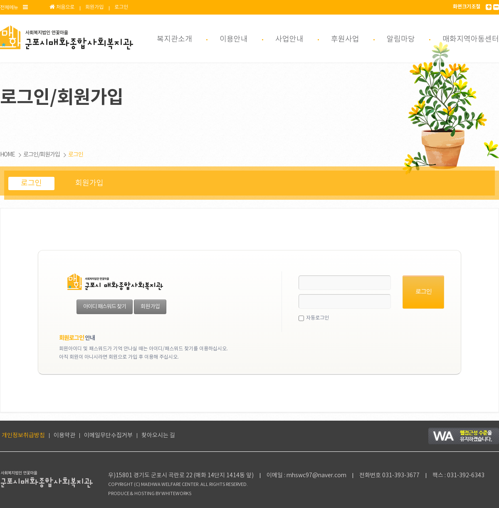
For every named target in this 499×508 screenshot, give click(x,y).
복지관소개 (174, 39)
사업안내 (289, 39)
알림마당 (401, 39)
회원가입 (94, 7)
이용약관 (64, 435)
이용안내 (234, 39)
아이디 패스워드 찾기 (104, 307)
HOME (7, 154)
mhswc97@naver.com (316, 475)
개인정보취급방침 (23, 435)
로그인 (121, 7)
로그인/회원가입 (41, 154)
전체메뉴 (14, 7)
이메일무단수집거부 (108, 435)
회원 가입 (150, 307)
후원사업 (345, 39)
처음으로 (61, 7)
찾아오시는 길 (158, 435)
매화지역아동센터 (470, 39)
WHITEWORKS (176, 493)
